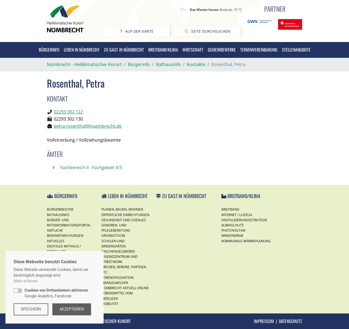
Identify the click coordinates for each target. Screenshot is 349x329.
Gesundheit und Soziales (123, 220)
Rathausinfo (58, 215)
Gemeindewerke (222, 49)
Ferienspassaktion (117, 277)
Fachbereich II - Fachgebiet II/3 (90, 167)
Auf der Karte (137, 31)
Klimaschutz (232, 225)
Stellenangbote (296, 49)
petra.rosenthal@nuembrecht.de (88, 126)
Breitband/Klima (163, 49)
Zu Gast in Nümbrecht (124, 49)
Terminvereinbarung (259, 49)
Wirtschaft (192, 49)
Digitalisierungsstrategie (244, 220)
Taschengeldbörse (118, 251)
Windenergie (232, 235)
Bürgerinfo (49, 49)
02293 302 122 (68, 112)
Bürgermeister (60, 209)
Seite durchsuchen (207, 31)
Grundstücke (113, 235)
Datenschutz (290, 321)
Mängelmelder (114, 282)
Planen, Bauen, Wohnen (122, 209)
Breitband (230, 209)
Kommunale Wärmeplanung (246, 241)
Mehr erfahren (26, 281)
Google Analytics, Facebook (56, 293)
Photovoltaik (233, 230)
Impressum (264, 321)
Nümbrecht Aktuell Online (125, 288)
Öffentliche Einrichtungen (125, 215)
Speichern (31, 309)
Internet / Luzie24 (236, 215)
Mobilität (109, 303)
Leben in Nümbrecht (82, 49)
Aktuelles (55, 241)
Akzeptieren (72, 309)
